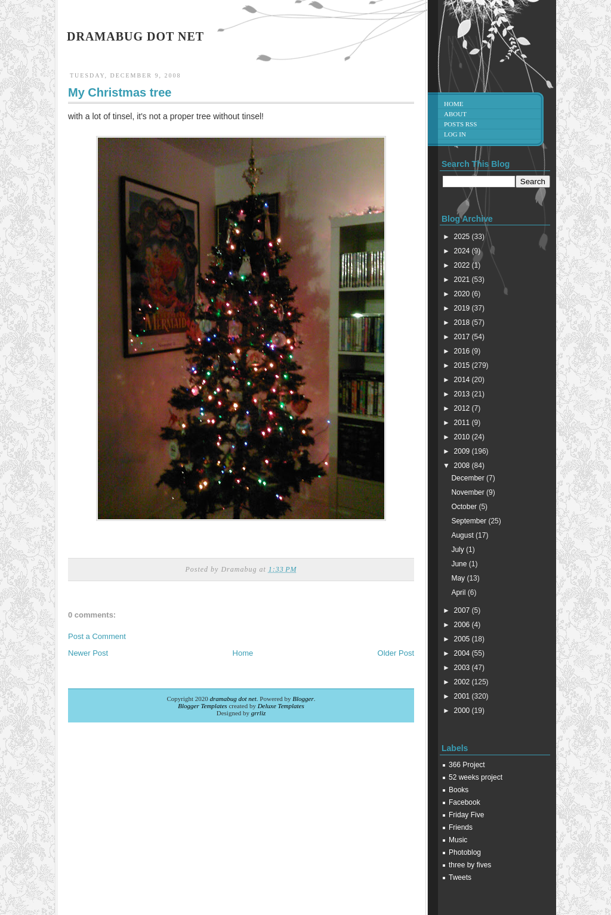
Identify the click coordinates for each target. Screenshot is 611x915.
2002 (463, 682)
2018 (463, 322)
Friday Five (466, 815)
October (465, 507)
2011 (463, 422)
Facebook (464, 802)
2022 (463, 265)
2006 (463, 625)
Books (458, 790)
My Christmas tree (119, 92)
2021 (463, 279)
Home (243, 653)
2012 (463, 408)
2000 (463, 710)
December (468, 478)
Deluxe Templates (281, 705)
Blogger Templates (202, 705)
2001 (463, 696)
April (459, 592)
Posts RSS (460, 124)
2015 (463, 365)
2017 (463, 337)
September (469, 521)
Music (458, 840)
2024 (463, 251)
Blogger (302, 698)
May (459, 578)
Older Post (396, 653)
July (458, 549)
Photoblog (465, 852)
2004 (463, 653)
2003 (463, 667)
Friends (461, 827)
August (463, 535)
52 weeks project (475, 777)
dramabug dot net (135, 36)
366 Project (467, 765)
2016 (463, 351)
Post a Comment (97, 636)
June (459, 564)
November (468, 492)
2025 (463, 236)
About (455, 113)
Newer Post (88, 653)
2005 (463, 639)
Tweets (460, 877)
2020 (463, 294)
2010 (463, 437)
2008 (463, 465)
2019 (463, 308)
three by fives (470, 865)
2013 (463, 394)
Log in (455, 134)
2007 (463, 610)
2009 (463, 451)
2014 (463, 380)
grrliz (258, 713)
